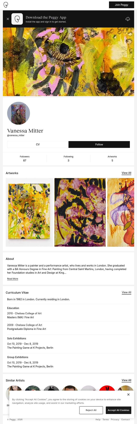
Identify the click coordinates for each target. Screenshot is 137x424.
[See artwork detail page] (29, 212)
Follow (99, 144)
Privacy (115, 419)
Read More (12, 278)
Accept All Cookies (118, 410)
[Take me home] (6, 5)
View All (126, 172)
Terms (106, 419)
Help (98, 419)
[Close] (128, 394)
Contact (125, 419)
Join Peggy (121, 4)
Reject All (91, 410)
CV (38, 144)
